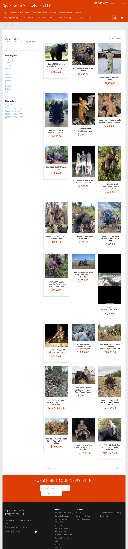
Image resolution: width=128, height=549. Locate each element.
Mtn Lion (8, 80)
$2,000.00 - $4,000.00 (13, 108)
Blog (81, 18)
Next (52, 468)
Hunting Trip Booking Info (11, 18)
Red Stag (8, 83)
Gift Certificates (10, 515)
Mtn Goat (8, 77)
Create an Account (24, 515)
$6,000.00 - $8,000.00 (13, 114)
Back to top (118, 468)
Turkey (7, 89)
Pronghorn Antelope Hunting (110, 507)
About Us (79, 13)
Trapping (8, 86)
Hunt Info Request (40, 13)
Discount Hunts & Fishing (20, 13)
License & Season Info (46, 18)
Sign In (7, 518)
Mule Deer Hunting (83, 510)
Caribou (8, 66)
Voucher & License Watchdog (61, 13)
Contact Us (90, 18)
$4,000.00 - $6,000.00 (13, 111)
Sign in (122, 3)
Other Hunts (104, 510)
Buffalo (7, 63)
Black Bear (9, 60)
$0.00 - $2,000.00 (11, 105)
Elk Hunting (80, 507)
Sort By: (106, 38)
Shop (5, 13)
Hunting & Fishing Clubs (67, 18)
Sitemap (58, 542)
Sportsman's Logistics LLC (26, 5)
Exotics (7, 69)
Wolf (6, 92)
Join (117, 3)
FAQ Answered (29, 18)
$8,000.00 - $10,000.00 (14, 117)
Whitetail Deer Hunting (84, 514)
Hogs (7, 71)
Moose (7, 74)
